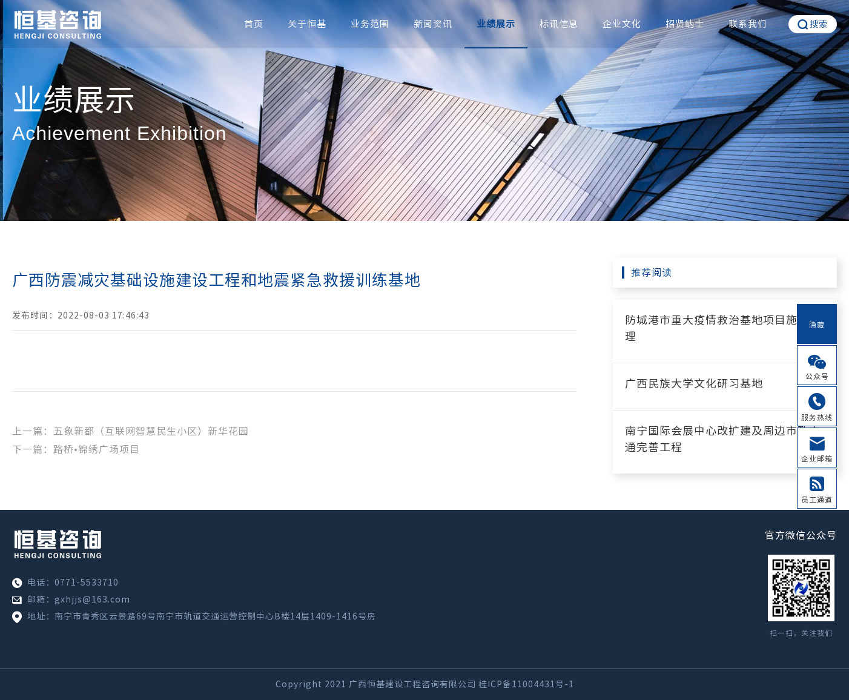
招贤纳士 (685, 23)
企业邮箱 (817, 458)
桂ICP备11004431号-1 (526, 684)
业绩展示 (496, 23)
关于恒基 (307, 23)
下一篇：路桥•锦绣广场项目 (76, 449)
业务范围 (370, 23)
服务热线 (817, 417)
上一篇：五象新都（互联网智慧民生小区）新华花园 (130, 431)
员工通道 (817, 499)
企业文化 (622, 23)
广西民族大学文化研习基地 (694, 383)
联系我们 (747, 23)
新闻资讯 (433, 23)
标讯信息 (559, 23)
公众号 (817, 376)
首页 (253, 23)
